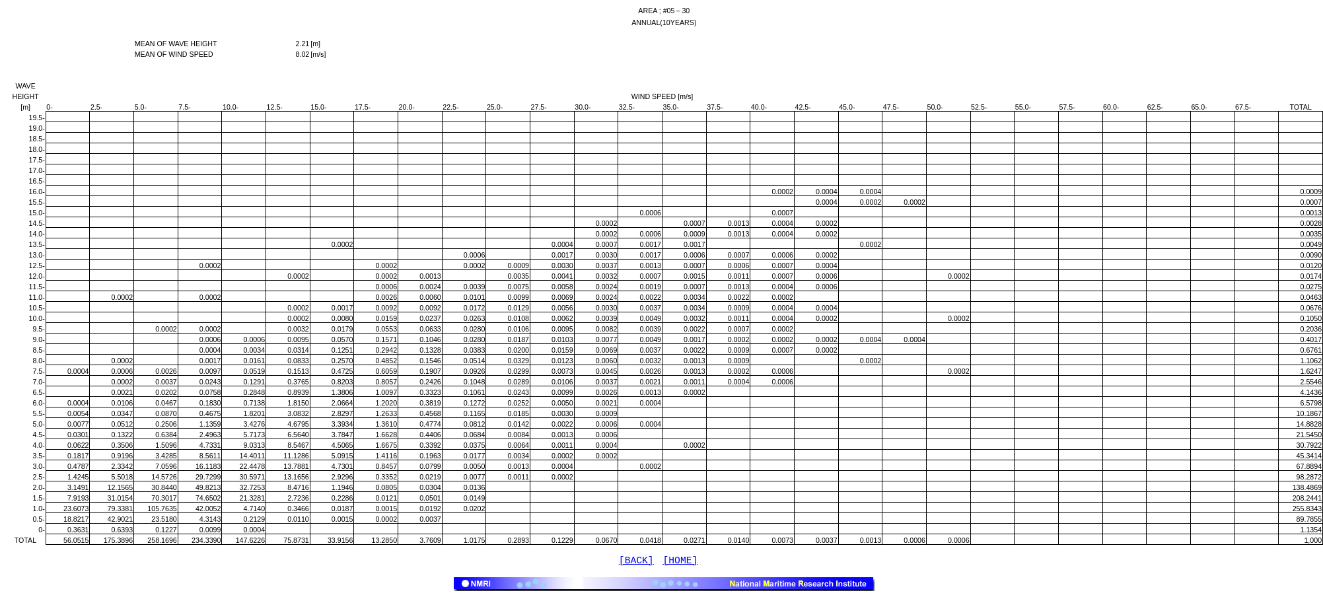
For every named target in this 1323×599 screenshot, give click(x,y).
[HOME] (680, 562)
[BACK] (636, 562)
